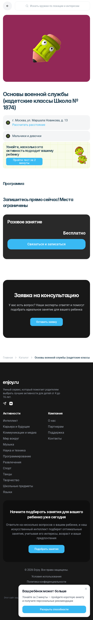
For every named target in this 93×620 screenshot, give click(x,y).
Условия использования (46, 576)
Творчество (11, 480)
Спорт (7, 468)
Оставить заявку (46, 321)
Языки (7, 492)
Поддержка (56, 432)
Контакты (55, 438)
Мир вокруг (11, 438)
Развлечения (12, 462)
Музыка (8, 444)
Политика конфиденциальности (46, 581)
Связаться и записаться (46, 244)
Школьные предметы (18, 486)
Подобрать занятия (46, 549)
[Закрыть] (86, 588)
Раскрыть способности (54, 609)
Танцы (7, 474)
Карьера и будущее (16, 426)
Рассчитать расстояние (28, 125)
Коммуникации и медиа (19, 432)
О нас (52, 420)
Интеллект (10, 420)
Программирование (17, 456)
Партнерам (56, 426)
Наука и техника (14, 450)
